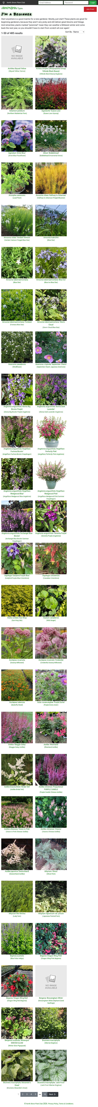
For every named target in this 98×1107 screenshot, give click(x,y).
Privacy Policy (53, 1104)
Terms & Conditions (66, 1104)
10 (45, 1094)
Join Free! (90, 9)
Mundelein (75, 9)
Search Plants (28, 7)
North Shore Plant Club (14, 2)
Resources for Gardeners (50, 9)
